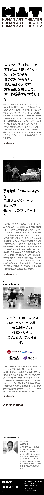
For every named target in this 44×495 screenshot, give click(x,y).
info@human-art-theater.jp (30, 490)
